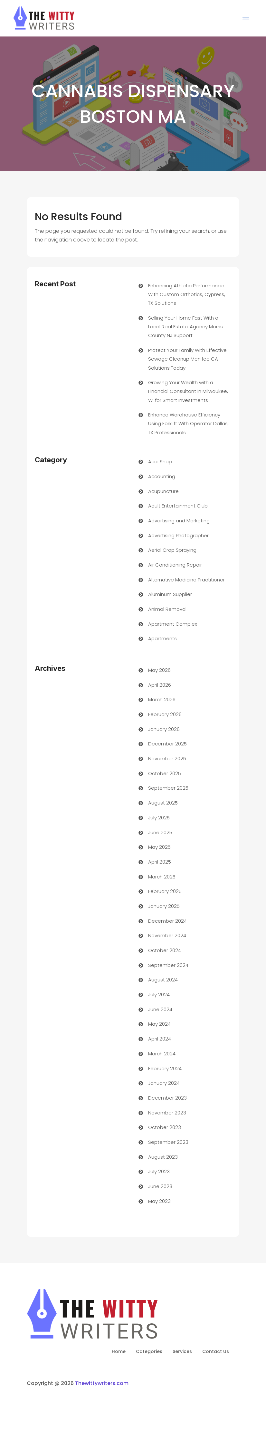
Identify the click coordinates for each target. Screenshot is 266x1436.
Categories (149, 1352)
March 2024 (162, 1053)
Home (119, 1352)
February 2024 (165, 1068)
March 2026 (162, 699)
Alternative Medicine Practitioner (186, 579)
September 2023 (168, 1142)
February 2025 (165, 891)
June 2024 (160, 1009)
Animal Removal (167, 609)
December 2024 (167, 921)
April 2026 (159, 685)
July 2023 (159, 1171)
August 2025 (163, 802)
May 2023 (159, 1201)
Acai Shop (160, 461)
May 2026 (159, 670)
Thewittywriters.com (101, 1383)
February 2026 (165, 714)
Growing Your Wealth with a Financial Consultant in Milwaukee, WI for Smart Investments (188, 391)
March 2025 (162, 876)
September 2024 (168, 965)
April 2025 (159, 861)
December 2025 (167, 743)
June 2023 (160, 1186)
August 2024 (163, 979)
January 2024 (164, 1083)
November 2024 (167, 935)
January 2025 (164, 906)
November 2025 (167, 758)
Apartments (162, 638)
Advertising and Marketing (179, 520)
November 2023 (167, 1112)
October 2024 (164, 950)
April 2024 (159, 1038)
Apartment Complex (172, 624)
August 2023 (163, 1157)
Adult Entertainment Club (178, 505)
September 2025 (168, 788)
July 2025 (159, 817)
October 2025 (164, 773)
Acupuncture (163, 491)
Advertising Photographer (178, 535)
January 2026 (164, 729)
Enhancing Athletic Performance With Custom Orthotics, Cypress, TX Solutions (186, 294)
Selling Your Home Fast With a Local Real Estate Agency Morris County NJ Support (185, 326)
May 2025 (159, 847)
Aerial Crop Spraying (172, 550)
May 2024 (159, 1024)
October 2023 (164, 1127)
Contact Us (215, 1352)
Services (182, 1352)
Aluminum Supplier (170, 594)
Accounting (161, 476)
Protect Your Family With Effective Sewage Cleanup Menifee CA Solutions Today (187, 359)
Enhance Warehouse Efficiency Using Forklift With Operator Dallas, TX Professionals (188, 423)
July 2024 (159, 994)
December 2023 (167, 1097)
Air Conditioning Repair (175, 564)
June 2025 (160, 832)
